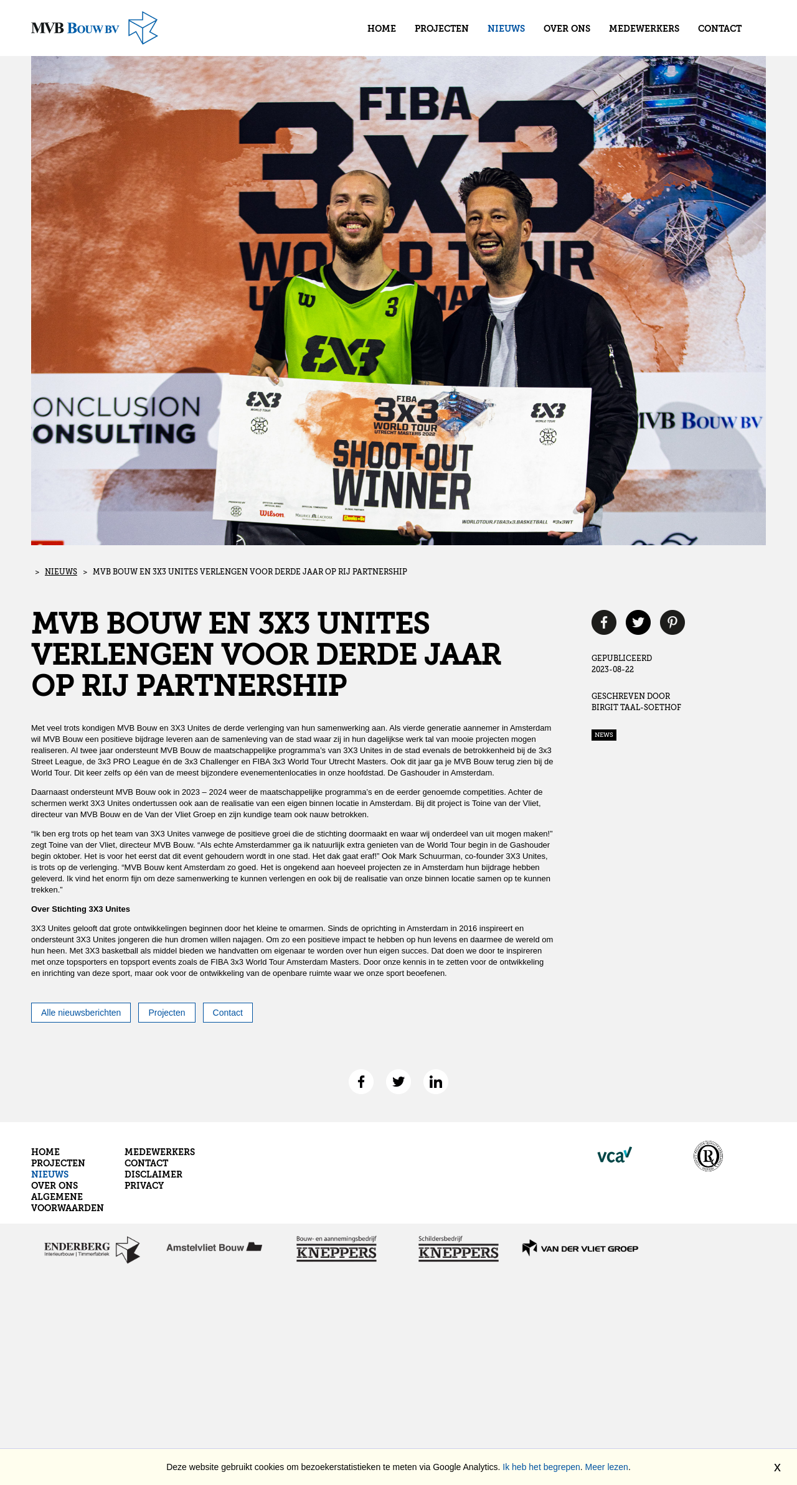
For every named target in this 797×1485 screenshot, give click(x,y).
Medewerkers (644, 29)
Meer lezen (606, 1467)
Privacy (144, 1186)
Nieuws (506, 29)
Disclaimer (153, 1175)
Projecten (442, 29)
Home (381, 29)
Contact (720, 29)
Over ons (567, 29)
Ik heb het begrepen (541, 1467)
